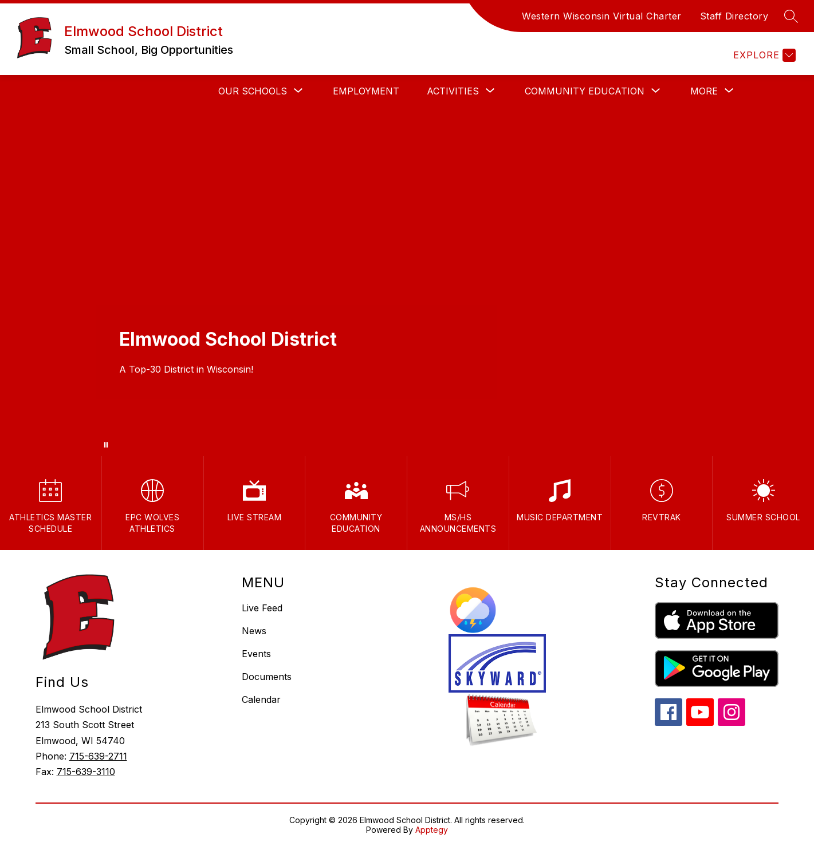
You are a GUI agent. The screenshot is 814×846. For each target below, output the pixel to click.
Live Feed (262, 608)
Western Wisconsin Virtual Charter (602, 16)
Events (256, 653)
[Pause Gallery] (106, 445)
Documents (267, 676)
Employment (366, 91)
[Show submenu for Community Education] (584, 91)
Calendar (261, 699)
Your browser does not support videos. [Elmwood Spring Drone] (407, 281)
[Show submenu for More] (704, 91)
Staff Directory (734, 16)
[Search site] (791, 16)
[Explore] (763, 55)
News (254, 631)
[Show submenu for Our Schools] (252, 91)
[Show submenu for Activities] (453, 91)
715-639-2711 (98, 756)
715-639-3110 (86, 771)
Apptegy (431, 830)
